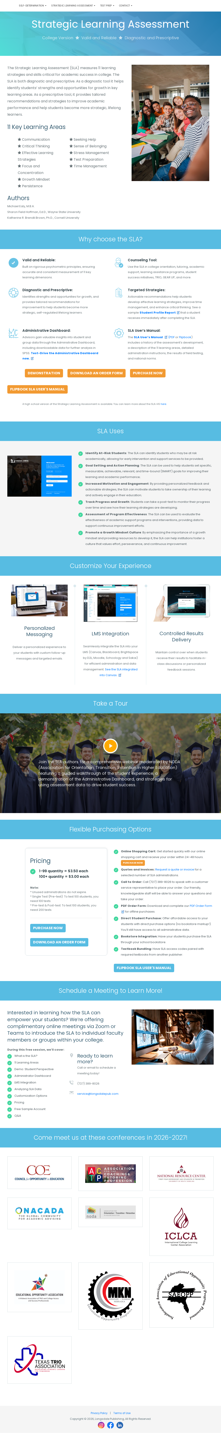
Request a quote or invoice (174, 875)
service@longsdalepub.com (97, 1099)
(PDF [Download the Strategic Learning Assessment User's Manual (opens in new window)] (154, 342)
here (163, 409)
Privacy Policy (99, 1418)
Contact (145, 8)
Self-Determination (34, 8)
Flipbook (185, 342)
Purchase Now (148, 378)
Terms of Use (122, 1418)
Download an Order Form (96, 378)
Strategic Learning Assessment (82, 8)
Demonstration (44, 378)
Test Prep (122, 8)
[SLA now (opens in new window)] (160, 318)
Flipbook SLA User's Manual (37, 394)
